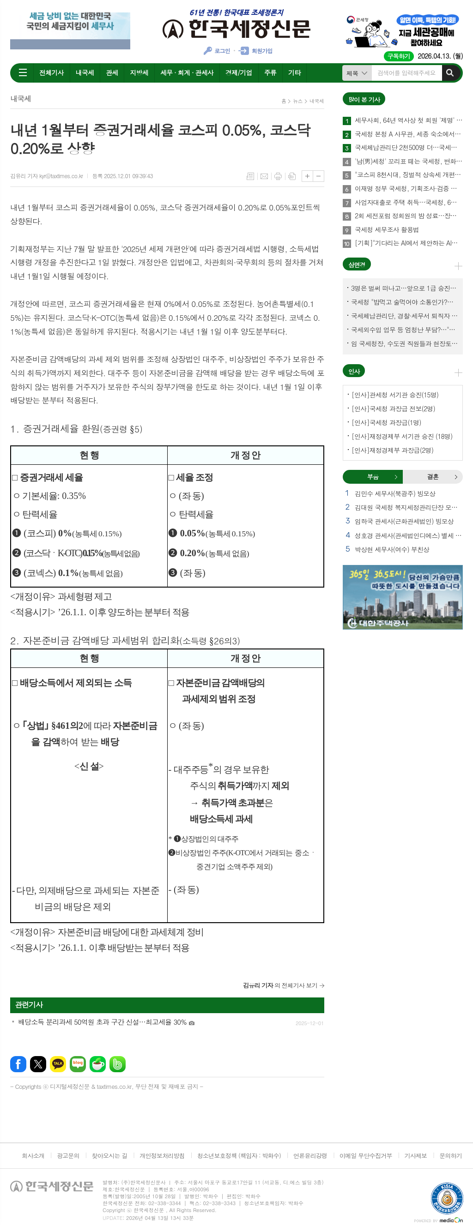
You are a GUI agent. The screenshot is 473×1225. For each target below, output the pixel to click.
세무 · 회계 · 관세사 (186, 72)
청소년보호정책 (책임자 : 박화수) (239, 1155)
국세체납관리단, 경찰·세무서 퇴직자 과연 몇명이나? (404, 315)
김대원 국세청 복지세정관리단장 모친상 (409, 507)
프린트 (278, 176)
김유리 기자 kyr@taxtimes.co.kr (46, 176)
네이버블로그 (78, 1064)
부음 (396, 477)
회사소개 (33, 1155)
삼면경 (356, 264)
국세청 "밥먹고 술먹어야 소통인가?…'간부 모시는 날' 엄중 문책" (404, 301)
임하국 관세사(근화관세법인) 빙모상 (404, 521)
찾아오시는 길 (109, 1155)
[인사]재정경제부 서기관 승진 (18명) (402, 436)
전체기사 (51, 72)
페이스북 (18, 1064)
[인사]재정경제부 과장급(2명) (392, 450)
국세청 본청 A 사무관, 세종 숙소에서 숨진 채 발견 (409, 134)
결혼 (456, 477)
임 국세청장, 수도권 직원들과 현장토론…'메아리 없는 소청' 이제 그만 (404, 343)
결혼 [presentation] (432, 476)
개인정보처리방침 (162, 1155)
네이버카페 (98, 1064)
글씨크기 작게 (318, 176)
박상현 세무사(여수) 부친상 (392, 549)
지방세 (139, 72)
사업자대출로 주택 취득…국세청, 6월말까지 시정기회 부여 (409, 202)
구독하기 (399, 56)
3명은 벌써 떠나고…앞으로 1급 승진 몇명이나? (404, 288)
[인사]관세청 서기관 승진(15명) (395, 394)
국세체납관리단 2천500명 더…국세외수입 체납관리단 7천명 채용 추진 (409, 147)
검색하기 (450, 73)
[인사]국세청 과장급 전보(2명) (393, 408)
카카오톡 (58, 1064)
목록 (250, 176)
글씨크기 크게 (307, 176)
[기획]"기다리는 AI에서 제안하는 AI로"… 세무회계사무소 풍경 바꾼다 (409, 243)
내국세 (85, 72)
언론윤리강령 (310, 1155)
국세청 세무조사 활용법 (387, 229)
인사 (353, 371)
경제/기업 (238, 72)
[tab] (373, 477)
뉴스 (298, 100)
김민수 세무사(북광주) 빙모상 (395, 493)
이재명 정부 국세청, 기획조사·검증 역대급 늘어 (409, 188)
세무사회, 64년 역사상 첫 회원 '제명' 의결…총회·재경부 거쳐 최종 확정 (409, 120)
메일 (264, 176)
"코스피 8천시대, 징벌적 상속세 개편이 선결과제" (409, 175)
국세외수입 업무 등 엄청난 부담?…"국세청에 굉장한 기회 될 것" (404, 329)
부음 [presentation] (372, 476)
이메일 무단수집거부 (366, 1155)
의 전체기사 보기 (280, 985)
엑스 (38, 1064)
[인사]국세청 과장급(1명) (386, 422)
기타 (294, 72)
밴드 (117, 1064)
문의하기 (450, 1155)
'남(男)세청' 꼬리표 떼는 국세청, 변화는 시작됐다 (409, 161)
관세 (112, 72)
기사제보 (415, 1155)
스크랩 (292, 176)
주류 (270, 72)
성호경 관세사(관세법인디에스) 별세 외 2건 (409, 535)
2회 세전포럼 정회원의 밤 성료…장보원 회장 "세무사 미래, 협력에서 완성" (409, 216)
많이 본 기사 (364, 99)
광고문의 (68, 1155)
